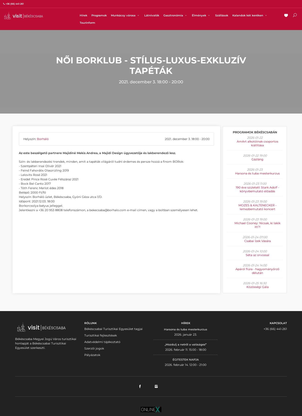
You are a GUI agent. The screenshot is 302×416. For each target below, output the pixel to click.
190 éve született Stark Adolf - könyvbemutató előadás (257, 189)
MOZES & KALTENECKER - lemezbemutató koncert (257, 207)
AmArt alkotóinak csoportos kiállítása (257, 143)
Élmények (201, 15)
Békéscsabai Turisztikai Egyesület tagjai (113, 329)
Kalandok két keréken (250, 15)
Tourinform (87, 22)
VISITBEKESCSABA (23, 15)
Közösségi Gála (257, 287)
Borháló (43, 139)
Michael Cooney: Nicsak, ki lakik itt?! (257, 225)
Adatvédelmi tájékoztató (102, 342)
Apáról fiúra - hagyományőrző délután (257, 271)
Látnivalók (151, 15)
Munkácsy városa (125, 15)
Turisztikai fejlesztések (100, 335)
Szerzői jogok (94, 348)
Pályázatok (92, 355)
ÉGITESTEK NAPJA (186, 359)
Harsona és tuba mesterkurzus (257, 173)
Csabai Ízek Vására (257, 241)
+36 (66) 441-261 (275, 329)
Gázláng (257, 159)
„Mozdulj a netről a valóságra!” (186, 344)
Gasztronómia (175, 15)
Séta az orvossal (257, 255)
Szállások (221, 15)
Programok (99, 15)
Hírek (83, 15)
